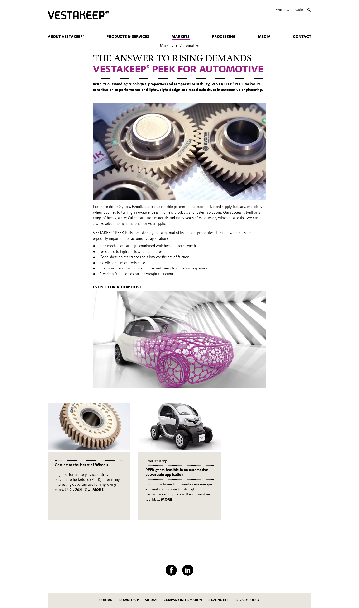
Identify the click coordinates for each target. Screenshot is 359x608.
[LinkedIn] (187, 570)
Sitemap (151, 600)
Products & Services (127, 36)
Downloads (129, 600)
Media (264, 36)
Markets (181, 36)
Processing (224, 36)
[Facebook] (171, 570)
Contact (302, 36)
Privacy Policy (247, 600)
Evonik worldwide (289, 10)
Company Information (183, 600)
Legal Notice (218, 600)
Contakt (106, 600)
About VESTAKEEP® (66, 36)
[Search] (309, 10)
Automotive (189, 45)
